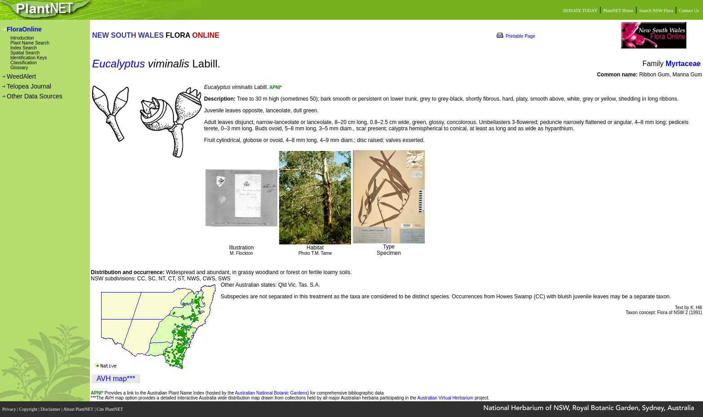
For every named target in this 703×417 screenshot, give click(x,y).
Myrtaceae (683, 63)
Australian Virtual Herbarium (445, 397)
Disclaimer (50, 409)
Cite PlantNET (110, 409)
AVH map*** (116, 378)
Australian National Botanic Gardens (271, 392)
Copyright (29, 409)
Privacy (9, 409)
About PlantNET (78, 409)
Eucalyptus (118, 64)
